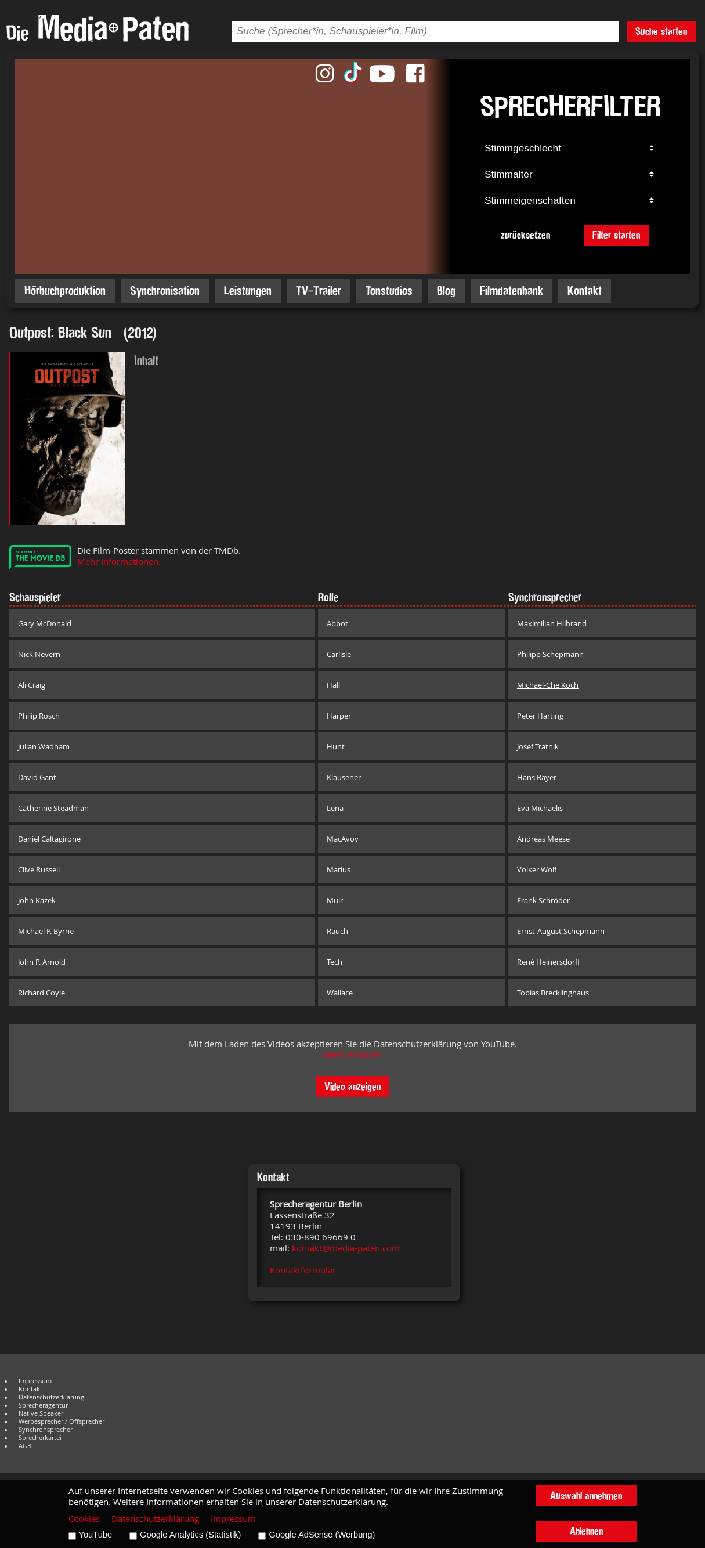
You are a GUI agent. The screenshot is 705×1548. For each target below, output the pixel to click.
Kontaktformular (303, 1270)
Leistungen (248, 290)
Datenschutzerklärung (51, 1397)
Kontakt (584, 290)
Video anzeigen (352, 1086)
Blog (446, 290)
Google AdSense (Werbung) (322, 1534)
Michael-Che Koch (548, 685)
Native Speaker (41, 1413)
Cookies (84, 1518)
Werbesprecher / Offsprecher (61, 1421)
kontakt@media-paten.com (346, 1248)
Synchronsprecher (46, 1430)
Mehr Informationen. (119, 561)
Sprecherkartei (40, 1438)
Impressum (35, 1381)
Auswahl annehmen (586, 1495)
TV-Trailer (318, 290)
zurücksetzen (525, 235)
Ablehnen (586, 1531)
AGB (25, 1446)
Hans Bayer (536, 777)
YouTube (96, 1534)
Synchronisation (165, 290)
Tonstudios (389, 290)
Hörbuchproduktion (65, 290)
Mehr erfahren (353, 1054)
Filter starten (616, 235)
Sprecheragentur (43, 1405)
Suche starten (661, 31)
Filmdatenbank (511, 290)
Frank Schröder (543, 900)
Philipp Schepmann (550, 654)
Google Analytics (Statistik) (190, 1534)
